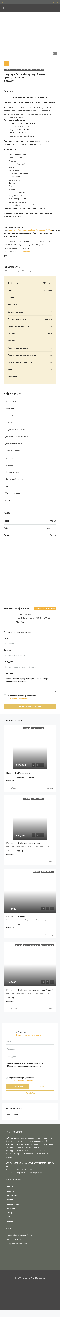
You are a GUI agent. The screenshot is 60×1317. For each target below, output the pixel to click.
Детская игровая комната (16, 437)
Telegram (40, 231)
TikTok (49, 231)
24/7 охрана (10, 402)
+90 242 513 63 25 (24, 619)
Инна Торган (12, 789)
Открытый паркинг (13, 473)
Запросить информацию (30, 707)
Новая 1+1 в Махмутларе (18, 773)
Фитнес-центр (11, 501)
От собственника (19, 70)
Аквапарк (9, 416)
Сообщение (9, 674)
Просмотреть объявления (45, 609)
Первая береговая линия (35, 70)
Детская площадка (13, 444)
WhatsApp (20, 623)
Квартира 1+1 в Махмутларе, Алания (23, 844)
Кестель (10, 1200)
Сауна (8, 487)
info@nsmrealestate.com (17, 1244)
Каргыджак (12, 1196)
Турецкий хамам (12, 494)
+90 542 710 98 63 (42, 619)
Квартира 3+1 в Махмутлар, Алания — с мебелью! (29, 991)
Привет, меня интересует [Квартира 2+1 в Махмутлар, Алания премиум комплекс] (30, 685)
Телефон (8, 650)
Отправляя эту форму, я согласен (30, 698)
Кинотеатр (10, 459)
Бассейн (9, 423)
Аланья (10, 1187)
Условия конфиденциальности (21, 699)
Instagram (12, 231)
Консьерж (9, 466)
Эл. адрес (8, 662)
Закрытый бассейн (13, 451)
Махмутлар (11, 1192)
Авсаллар (11, 1209)
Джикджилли (13, 1205)
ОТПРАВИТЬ (17, 1087)
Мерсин (10, 1222)
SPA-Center (10, 409)
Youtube (31, 231)
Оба (8, 1217)
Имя (6, 639)
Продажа (8, 70)
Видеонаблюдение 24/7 (15, 430)
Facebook (22, 231)
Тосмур (10, 1213)
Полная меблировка (14, 480)
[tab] (7, 64)
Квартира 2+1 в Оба (15, 917)
